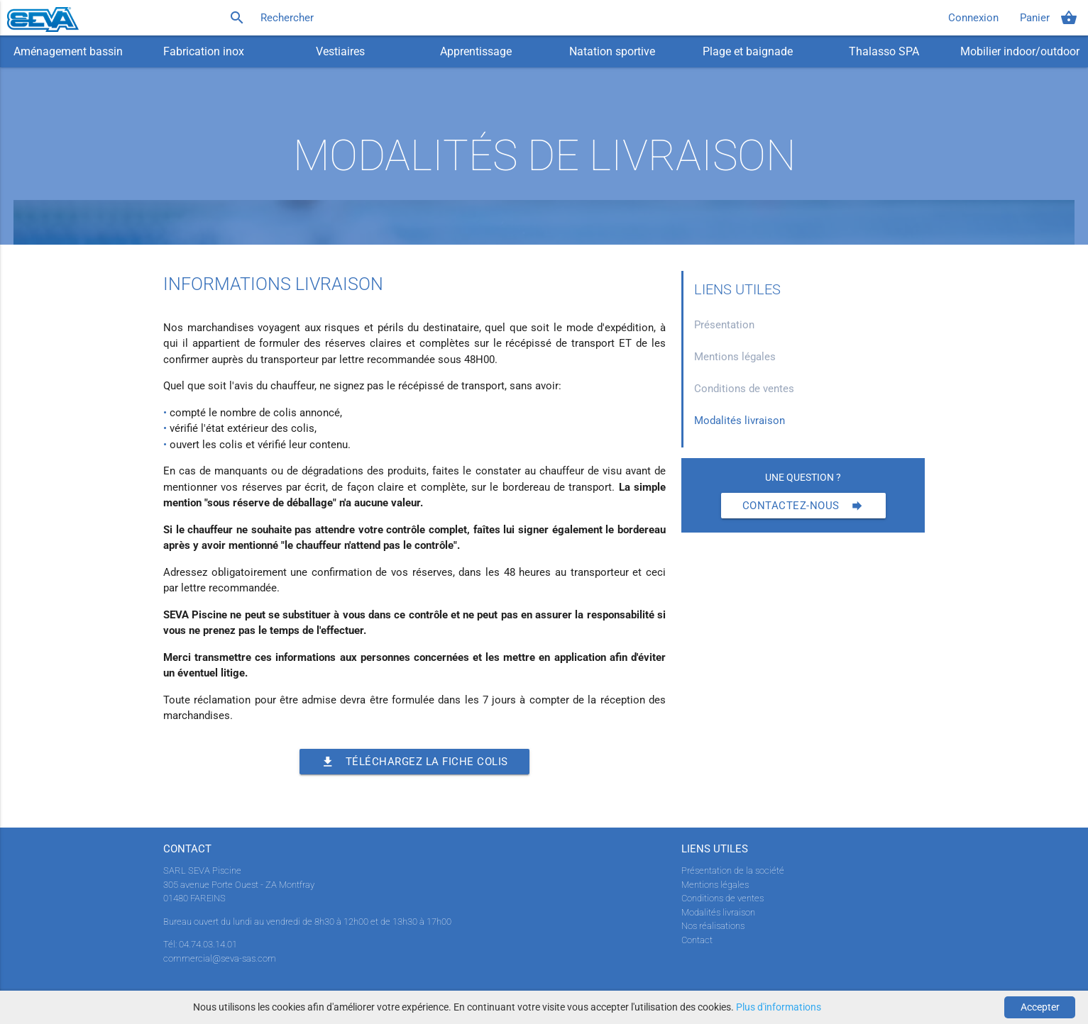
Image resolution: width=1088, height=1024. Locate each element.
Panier (1048, 17)
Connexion (973, 17)
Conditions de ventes (744, 388)
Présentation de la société (732, 870)
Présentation (724, 324)
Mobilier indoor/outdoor (1019, 51)
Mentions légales (735, 356)
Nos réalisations (712, 925)
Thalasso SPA (884, 51)
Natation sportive (612, 51)
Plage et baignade (748, 51)
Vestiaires (340, 51)
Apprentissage (476, 51)
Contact (697, 940)
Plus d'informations (778, 1007)
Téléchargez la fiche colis (414, 761)
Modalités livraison (739, 420)
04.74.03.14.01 (208, 944)
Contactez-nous (803, 505)
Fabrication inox (203, 51)
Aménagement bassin (68, 51)
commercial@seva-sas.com (219, 958)
